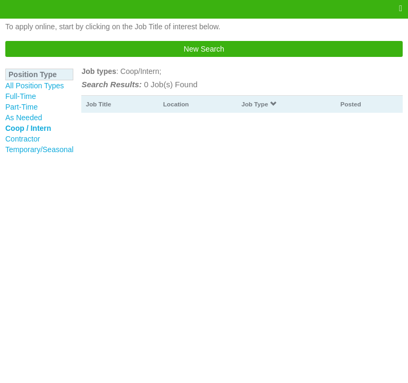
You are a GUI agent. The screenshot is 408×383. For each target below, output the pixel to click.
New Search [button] (204, 49)
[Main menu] (400, 8)
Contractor (22, 139)
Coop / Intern (28, 128)
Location (176, 104)
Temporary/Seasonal (39, 149)
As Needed (23, 117)
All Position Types (34, 85)
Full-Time (20, 96)
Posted (351, 104)
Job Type (258, 104)
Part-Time (21, 107)
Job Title (98, 104)
